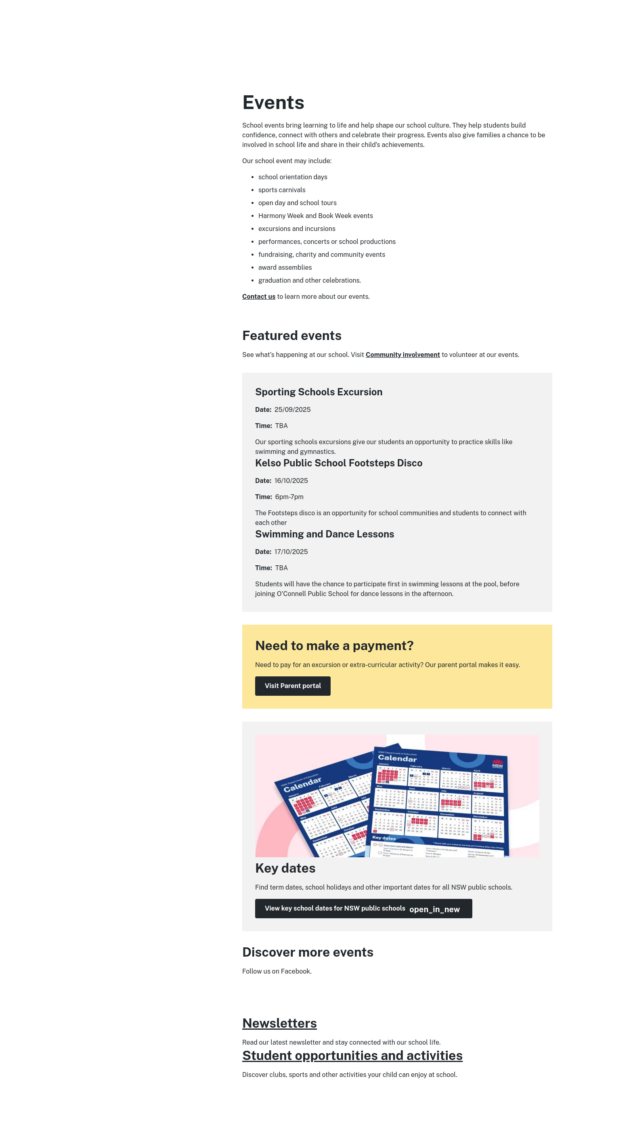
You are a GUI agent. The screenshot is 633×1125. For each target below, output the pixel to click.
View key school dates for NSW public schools (362, 909)
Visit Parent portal (293, 686)
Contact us (258, 296)
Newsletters (279, 1023)
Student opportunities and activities (352, 1055)
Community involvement (403, 355)
